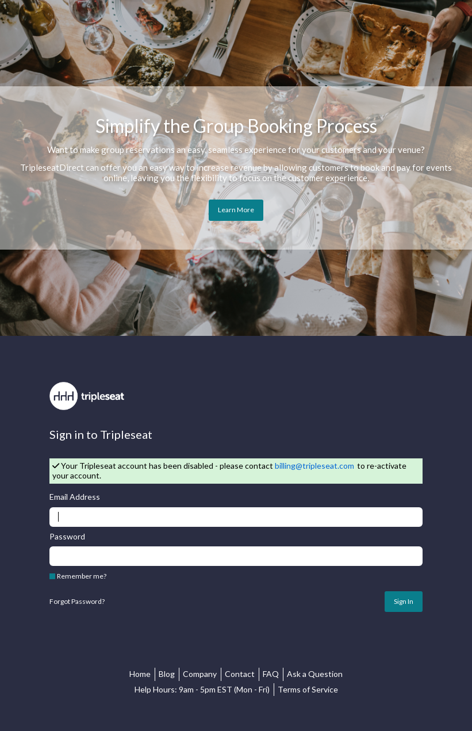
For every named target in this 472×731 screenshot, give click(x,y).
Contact (240, 674)
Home (140, 674)
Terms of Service (308, 689)
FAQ (271, 674)
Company (200, 674)
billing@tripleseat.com (314, 465)
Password (67, 536)
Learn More (236, 209)
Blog (167, 674)
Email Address (74, 497)
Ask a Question (315, 674)
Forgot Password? (77, 602)
